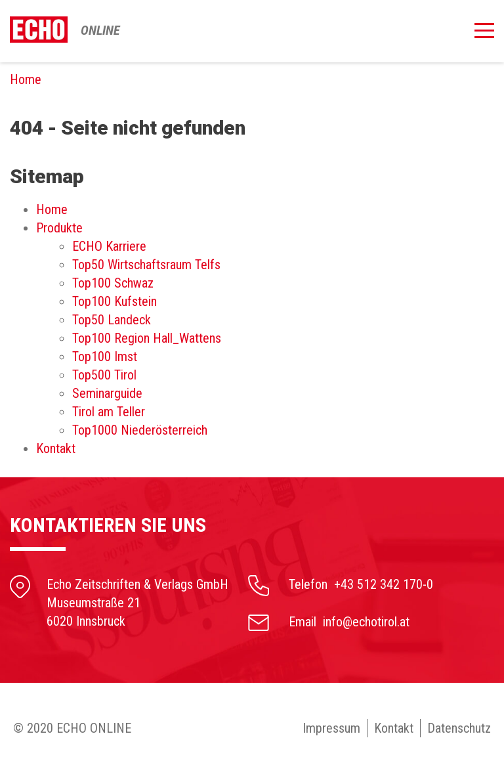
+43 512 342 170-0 (383, 584)
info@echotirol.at (366, 622)
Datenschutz (459, 728)
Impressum (331, 728)
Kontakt (393, 728)
